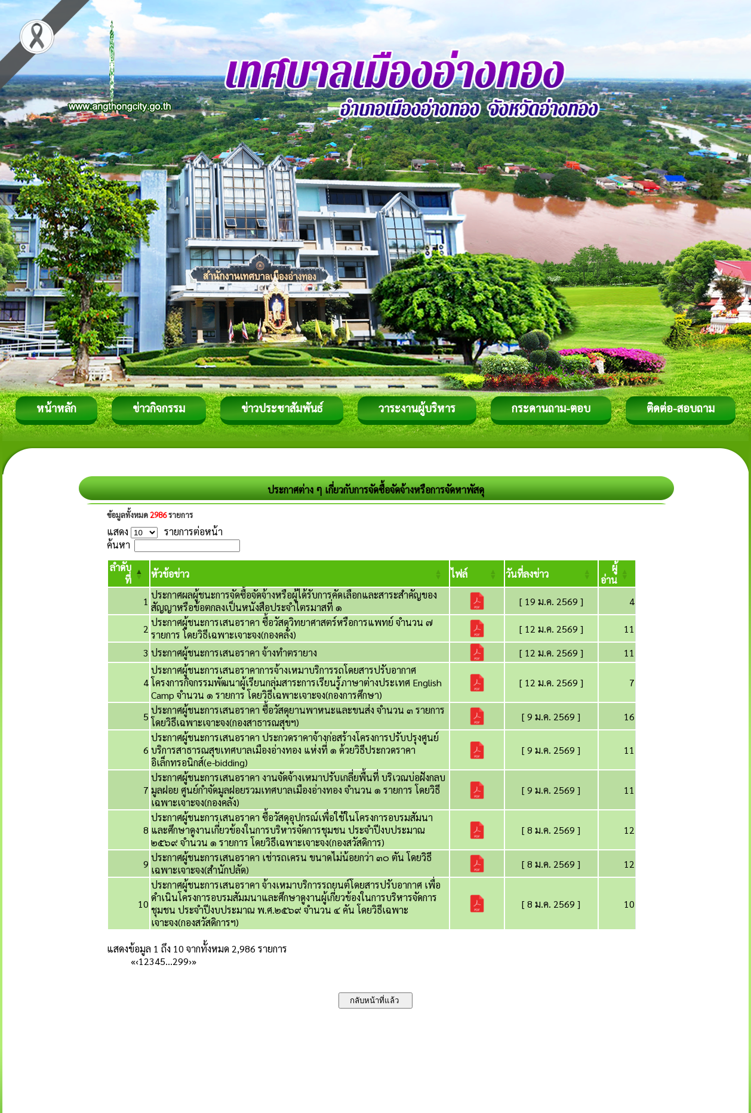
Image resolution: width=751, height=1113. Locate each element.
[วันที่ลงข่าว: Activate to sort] (551, 573)
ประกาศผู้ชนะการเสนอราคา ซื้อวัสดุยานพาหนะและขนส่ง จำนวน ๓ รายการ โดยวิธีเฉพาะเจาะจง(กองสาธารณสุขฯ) (298, 716)
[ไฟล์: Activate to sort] (477, 573)
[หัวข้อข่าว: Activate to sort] (299, 573)
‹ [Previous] (137, 961)
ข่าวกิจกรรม (159, 408)
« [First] (133, 961)
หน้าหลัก (56, 408)
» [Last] (194, 961)
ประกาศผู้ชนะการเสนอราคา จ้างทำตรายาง (234, 652)
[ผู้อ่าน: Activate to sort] (617, 573)
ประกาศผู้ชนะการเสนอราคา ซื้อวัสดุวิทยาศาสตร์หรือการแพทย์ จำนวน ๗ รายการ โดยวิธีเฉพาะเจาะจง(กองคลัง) (292, 628)
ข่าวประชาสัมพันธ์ (281, 408)
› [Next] (190, 961)
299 (181, 961)
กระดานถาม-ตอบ (551, 408)
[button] (170, 574)
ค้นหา (118, 544)
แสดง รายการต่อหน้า (165, 531)
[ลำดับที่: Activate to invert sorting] (128, 573)
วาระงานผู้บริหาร (416, 408)
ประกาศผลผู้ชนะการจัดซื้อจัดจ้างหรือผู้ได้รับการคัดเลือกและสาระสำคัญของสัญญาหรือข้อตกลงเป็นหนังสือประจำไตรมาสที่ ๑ (294, 600)
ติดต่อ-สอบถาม (681, 408)
